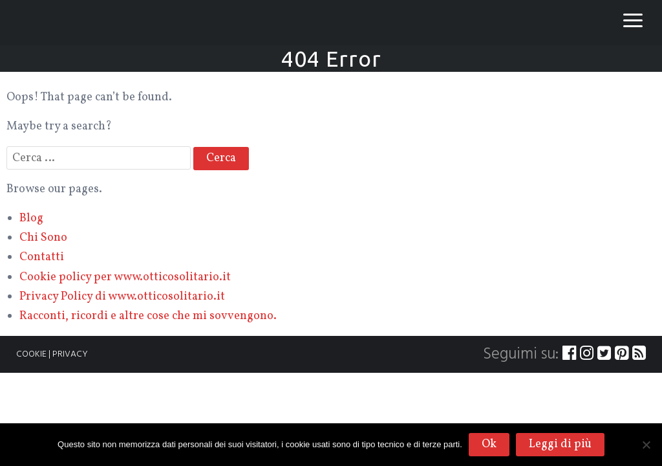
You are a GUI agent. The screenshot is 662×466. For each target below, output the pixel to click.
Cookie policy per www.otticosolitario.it (125, 277)
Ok (489, 444)
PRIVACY (70, 354)
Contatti (41, 257)
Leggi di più (560, 444)
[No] (645, 444)
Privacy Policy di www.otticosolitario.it (122, 297)
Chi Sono (43, 238)
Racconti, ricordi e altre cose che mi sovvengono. (148, 316)
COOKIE (31, 354)
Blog (31, 218)
